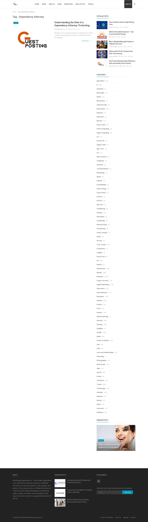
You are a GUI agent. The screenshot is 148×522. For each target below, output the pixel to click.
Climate (99, 181)
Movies (99, 400)
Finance (99, 312)
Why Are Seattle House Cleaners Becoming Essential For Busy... (78, 501)
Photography (101, 360)
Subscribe (127, 492)
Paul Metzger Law (59, 29)
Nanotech (100, 117)
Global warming (102, 316)
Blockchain (100, 93)
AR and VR (100, 141)
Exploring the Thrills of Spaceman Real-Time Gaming (121, 52)
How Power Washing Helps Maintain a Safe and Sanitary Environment (122, 62)
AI (97, 85)
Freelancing (101, 208)
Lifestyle (100, 392)
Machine (100, 396)
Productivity (101, 228)
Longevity (100, 161)
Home (37, 4)
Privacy (99, 240)
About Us (118, 517)
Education (100, 296)
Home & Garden (103, 340)
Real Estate (80, 4)
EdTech (99, 196)
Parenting (68, 4)
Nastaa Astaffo (113, 56)
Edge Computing (103, 133)
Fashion (99, 300)
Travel (90, 4)
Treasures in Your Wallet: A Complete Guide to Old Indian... (79, 491)
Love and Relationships (105, 352)
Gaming (99, 324)
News (44, 4)
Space (99, 177)
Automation (101, 109)
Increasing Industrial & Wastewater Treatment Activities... (78, 481)
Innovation (100, 216)
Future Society (102, 232)
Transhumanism (102, 169)
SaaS (98, 368)
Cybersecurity (102, 105)
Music (99, 404)
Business (100, 276)
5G (98, 153)
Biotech (99, 121)
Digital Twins (101, 145)
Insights (100, 252)
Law (98, 344)
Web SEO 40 (112, 66)
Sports (99, 372)
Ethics (99, 236)
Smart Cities (101, 125)
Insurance (100, 408)
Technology (101, 388)
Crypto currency (102, 280)
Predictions (101, 248)
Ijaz (110, 37)
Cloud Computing (103, 129)
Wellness (100, 412)
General (99, 320)
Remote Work (102, 224)
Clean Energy (101, 188)
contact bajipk (113, 46)
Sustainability (101, 184)
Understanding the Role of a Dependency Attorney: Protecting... (72, 24)
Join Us (128, 4)
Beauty (99, 272)
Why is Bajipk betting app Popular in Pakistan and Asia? (121, 43)
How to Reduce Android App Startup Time (121, 23)
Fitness (99, 304)
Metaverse (101, 101)
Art (98, 260)
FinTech (99, 200)
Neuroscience (102, 157)
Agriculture (101, 81)
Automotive (101, 268)
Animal (99, 264)
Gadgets (100, 328)
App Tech (100, 149)
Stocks (99, 376)
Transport (100, 380)
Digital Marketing (103, 284)
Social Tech (101, 256)
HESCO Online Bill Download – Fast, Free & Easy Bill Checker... (121, 33)
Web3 (99, 97)
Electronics (101, 288)
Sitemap (126, 517)
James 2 (111, 27)
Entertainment (102, 292)
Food (98, 308)
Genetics (100, 165)
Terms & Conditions (107, 517)
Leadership (101, 220)
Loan (59, 4)
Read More (87, 41)
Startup (99, 212)
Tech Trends (101, 244)
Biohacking (100, 173)
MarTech (100, 204)
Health (52, 4)
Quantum (100, 89)
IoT (98, 137)
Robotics (100, 113)
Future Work (101, 192)
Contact (132, 517)
